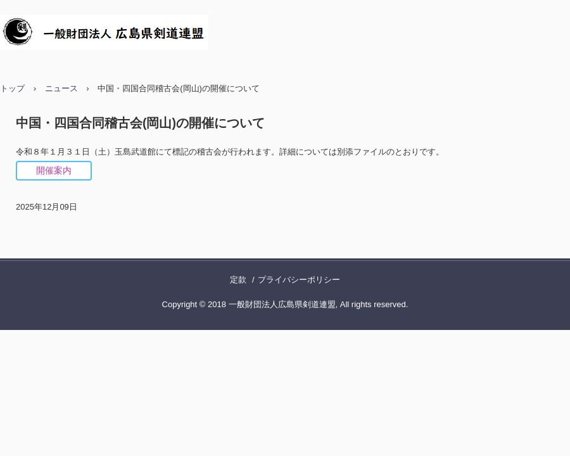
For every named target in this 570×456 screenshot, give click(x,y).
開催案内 (54, 170)
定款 (238, 279)
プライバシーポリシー (299, 279)
